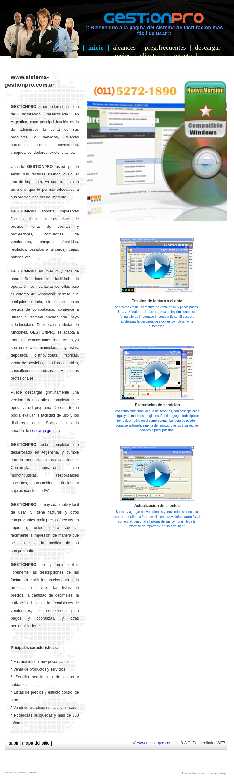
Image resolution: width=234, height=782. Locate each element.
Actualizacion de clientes (157, 505)
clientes (150, 55)
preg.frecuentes (165, 47)
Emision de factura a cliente (156, 301)
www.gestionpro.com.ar (157, 743)
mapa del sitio (35, 743)
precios (121, 55)
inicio (96, 47)
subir (13, 743)
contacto (180, 55)
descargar (207, 47)
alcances (124, 47)
